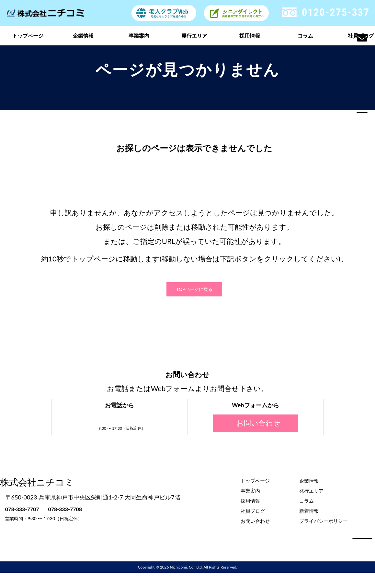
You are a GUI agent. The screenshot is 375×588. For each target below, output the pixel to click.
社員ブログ (253, 510)
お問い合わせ (255, 422)
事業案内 (139, 35)
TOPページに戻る (194, 289)
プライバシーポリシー (323, 520)
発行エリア (194, 35)
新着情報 (309, 510)
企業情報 (83, 35)
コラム (305, 35)
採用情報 (249, 35)
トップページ (27, 35)
